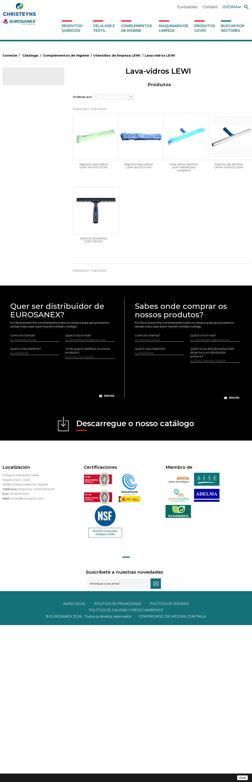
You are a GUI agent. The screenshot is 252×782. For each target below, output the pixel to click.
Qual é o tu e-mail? (78, 492)
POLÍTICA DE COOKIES (169, 761)
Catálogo (22, 79)
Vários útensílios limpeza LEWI (34, 306)
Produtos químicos (72, 28)
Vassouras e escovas (24, 192)
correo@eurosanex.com (27, 655)
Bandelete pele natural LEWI (33, 346)
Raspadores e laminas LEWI (33, 292)
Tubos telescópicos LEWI (31, 299)
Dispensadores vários (25, 366)
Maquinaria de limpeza (173, 28)
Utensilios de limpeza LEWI (29, 271)
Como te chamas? (22, 492)
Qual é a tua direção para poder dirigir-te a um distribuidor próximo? (212, 509)
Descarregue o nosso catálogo (135, 582)
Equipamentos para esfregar (30, 179)
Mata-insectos (20, 225)
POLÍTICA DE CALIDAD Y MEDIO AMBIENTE (126, 767)
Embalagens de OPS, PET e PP (31, 186)
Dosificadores (20, 360)
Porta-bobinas (20, 238)
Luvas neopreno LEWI (29, 353)
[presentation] (62, 538)
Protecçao (18, 245)
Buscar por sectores (232, 28)
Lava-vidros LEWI (25, 285)
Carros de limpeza (23, 166)
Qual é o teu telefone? (25, 505)
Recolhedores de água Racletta (32, 251)
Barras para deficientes (26, 134)
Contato (210, 7)
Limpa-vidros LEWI (27, 278)
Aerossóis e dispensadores (29, 120)
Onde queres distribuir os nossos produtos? (87, 507)
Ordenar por (82, 96)
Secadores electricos (25, 258)
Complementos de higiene (136, 28)
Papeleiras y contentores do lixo (32, 173)
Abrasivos (17, 114)
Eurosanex (187, 7)
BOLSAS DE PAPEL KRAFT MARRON (27, 150)
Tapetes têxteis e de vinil (27, 212)
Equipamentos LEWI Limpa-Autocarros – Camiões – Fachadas (32, 333)
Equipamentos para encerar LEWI (32, 316)
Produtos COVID (204, 28)
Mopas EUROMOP (23, 232)
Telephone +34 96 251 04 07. (36, 646)
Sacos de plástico (22, 140)
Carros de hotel (21, 160)
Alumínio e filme (21, 127)
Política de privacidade (117, 761)
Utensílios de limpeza (25, 264)
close (242, 777)
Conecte (12, 55)
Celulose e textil (104, 28)
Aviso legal (74, 761)
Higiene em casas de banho (29, 218)
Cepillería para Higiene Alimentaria (25, 202)
